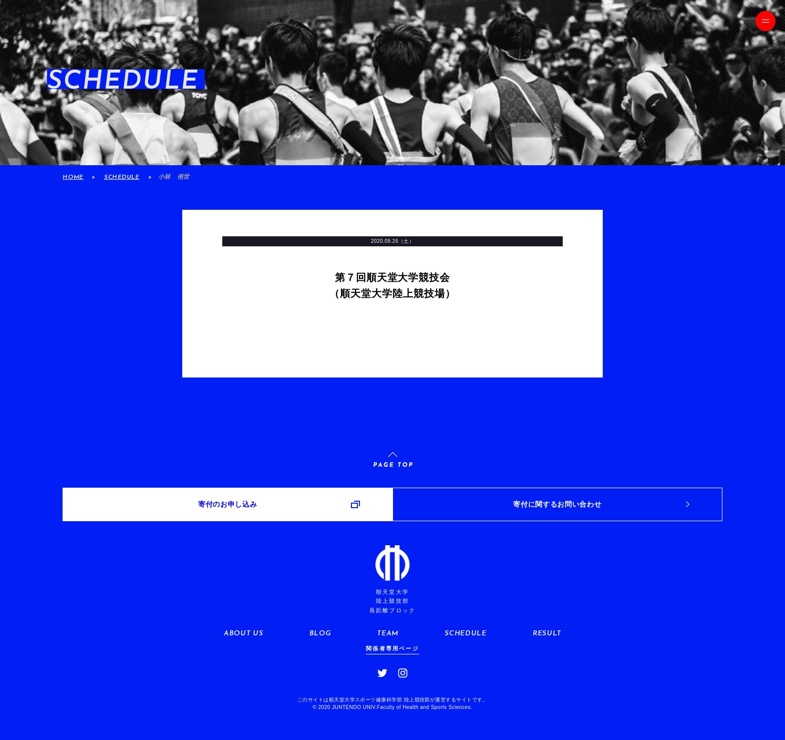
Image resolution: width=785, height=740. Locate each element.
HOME (73, 177)
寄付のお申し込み (227, 504)
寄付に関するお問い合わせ (557, 504)
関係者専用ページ (392, 648)
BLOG (320, 633)
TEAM (388, 633)
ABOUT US (243, 633)
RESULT (547, 633)
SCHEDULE (122, 177)
